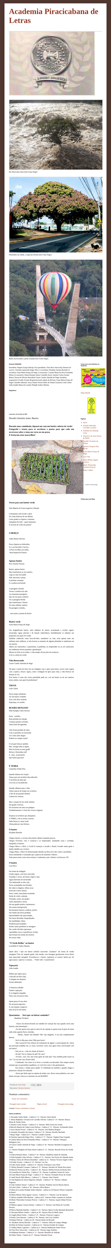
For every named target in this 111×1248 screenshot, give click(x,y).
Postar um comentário (19, 1099)
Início (85, 422)
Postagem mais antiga (65, 1104)
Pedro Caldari (88, 470)
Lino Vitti (86, 457)
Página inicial (42, 1104)
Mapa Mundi (85, 393)
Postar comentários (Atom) (25, 1108)
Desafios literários (24, 1088)
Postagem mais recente (18, 1104)
